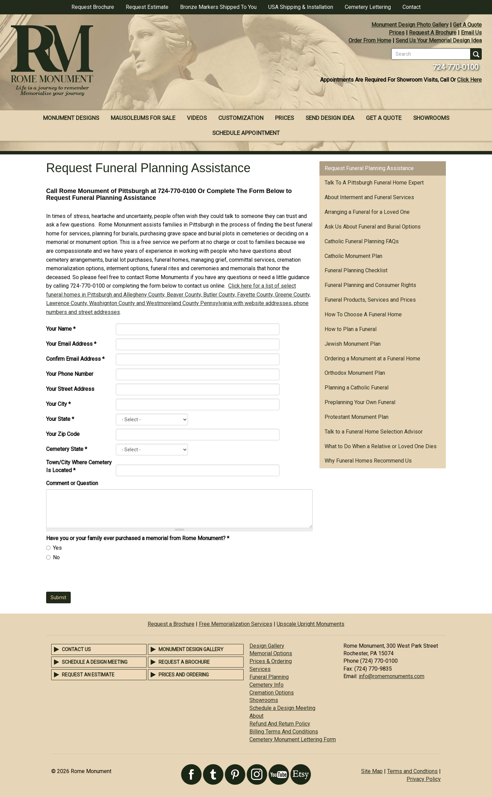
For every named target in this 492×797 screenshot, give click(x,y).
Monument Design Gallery (191, 649)
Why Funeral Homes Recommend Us (368, 460)
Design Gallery (266, 646)
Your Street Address (70, 389)
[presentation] (98, 578)
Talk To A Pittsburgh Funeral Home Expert (374, 182)
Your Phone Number (69, 374)
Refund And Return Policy (279, 723)
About (256, 716)
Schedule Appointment (246, 132)
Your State (60, 419)
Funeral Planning (269, 677)
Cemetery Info (266, 685)
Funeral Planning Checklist (356, 270)
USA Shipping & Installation (300, 7)
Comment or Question (72, 483)
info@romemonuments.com (391, 676)
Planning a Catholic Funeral (356, 387)
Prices (397, 32)
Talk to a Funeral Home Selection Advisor (374, 431)
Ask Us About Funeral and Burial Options (373, 226)
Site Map (372, 771)
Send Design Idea (329, 117)
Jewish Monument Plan (353, 344)
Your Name (61, 329)
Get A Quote (467, 25)
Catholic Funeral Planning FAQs (362, 241)
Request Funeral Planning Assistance (369, 168)
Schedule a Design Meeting (94, 662)
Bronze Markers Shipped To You (218, 7)
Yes (57, 548)
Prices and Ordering (184, 674)
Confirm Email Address (75, 359)
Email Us (471, 32)
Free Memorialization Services (235, 624)
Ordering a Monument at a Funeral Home (372, 358)
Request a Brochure (171, 624)
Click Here (469, 80)
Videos (197, 117)
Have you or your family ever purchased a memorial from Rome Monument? (137, 538)
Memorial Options (270, 653)
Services (260, 669)
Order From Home (369, 40)
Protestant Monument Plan (356, 417)
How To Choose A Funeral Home (363, 314)
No (56, 557)
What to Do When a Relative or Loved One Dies (381, 446)
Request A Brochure (432, 32)
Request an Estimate (88, 674)
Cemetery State (66, 449)
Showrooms (431, 117)
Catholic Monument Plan (353, 256)
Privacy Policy (424, 779)
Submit (58, 597)
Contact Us (76, 649)
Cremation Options (271, 692)
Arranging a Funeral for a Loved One (367, 212)
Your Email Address (71, 344)
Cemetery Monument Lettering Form (292, 739)
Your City (58, 404)
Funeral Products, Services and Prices (370, 300)
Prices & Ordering (270, 661)
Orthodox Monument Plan (355, 373)
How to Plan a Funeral (351, 329)
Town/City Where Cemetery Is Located (79, 466)
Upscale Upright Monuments (310, 624)
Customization (240, 117)
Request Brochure (92, 7)
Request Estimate (147, 7)
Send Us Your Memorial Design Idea (439, 40)
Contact (411, 7)
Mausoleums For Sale (143, 117)
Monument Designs (71, 117)
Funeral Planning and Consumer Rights (370, 285)
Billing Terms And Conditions (283, 731)
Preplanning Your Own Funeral (360, 402)
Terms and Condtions (412, 771)
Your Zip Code (63, 434)
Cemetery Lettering (368, 7)
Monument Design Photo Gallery (410, 25)
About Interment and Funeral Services (369, 197)
